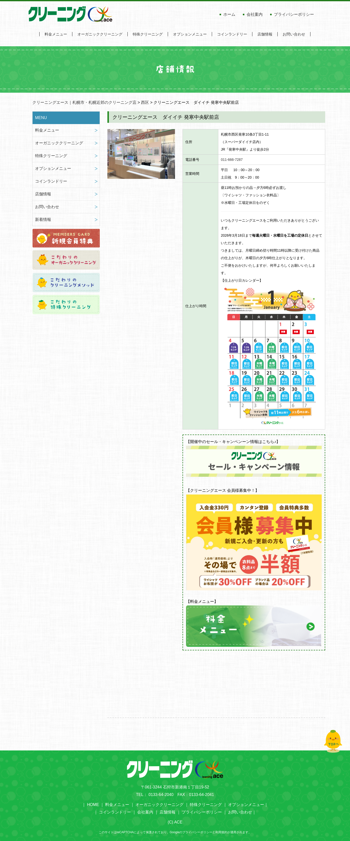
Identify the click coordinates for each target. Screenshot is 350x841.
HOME (93, 804)
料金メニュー (56, 34)
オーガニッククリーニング (99, 34)
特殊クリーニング (148, 34)
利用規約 (221, 832)
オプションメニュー (190, 34)
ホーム (229, 14)
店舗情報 (264, 34)
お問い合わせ (294, 34)
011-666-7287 (232, 160)
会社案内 (255, 14)
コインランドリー (232, 34)
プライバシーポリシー (294, 14)
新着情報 (43, 219)
